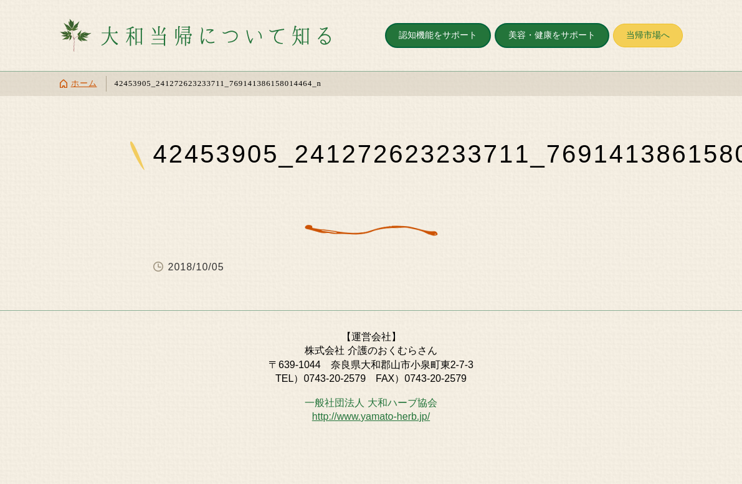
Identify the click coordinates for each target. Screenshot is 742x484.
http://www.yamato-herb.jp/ (371, 416)
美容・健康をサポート (552, 35)
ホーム (84, 83)
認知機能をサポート (438, 35)
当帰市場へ (648, 35)
